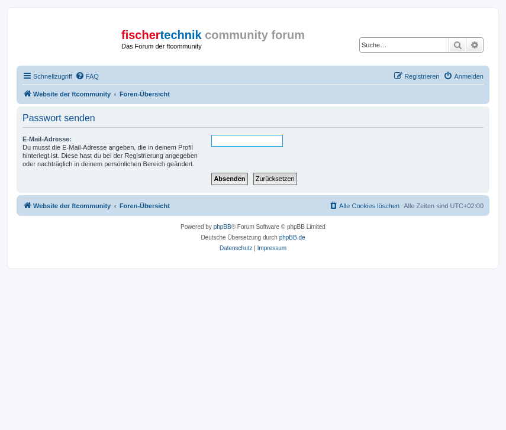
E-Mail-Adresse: (47, 139)
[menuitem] (87, 76)
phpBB (222, 227)
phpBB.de (292, 237)
